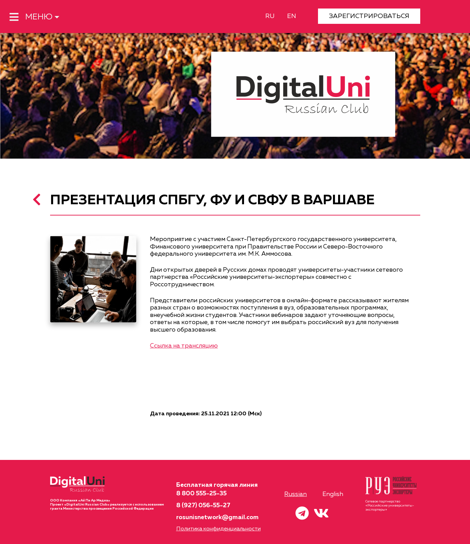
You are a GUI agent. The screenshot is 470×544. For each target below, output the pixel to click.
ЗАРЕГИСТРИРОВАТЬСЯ (369, 16)
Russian (295, 494)
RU (270, 16)
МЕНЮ (31, 17)
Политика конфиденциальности (218, 529)
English (332, 494)
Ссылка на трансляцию (184, 346)
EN (291, 16)
